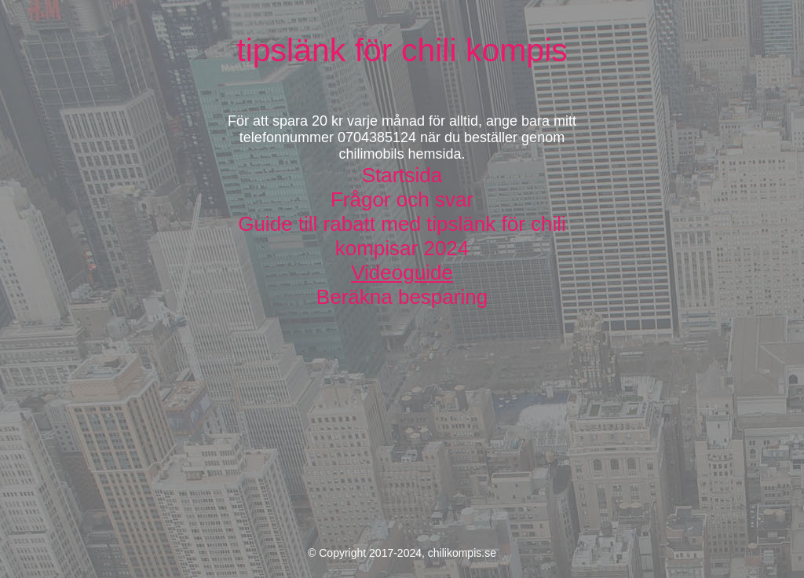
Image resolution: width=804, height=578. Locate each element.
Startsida (402, 175)
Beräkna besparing (402, 297)
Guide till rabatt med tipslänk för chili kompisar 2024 (402, 236)
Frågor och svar (402, 199)
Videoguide (402, 272)
